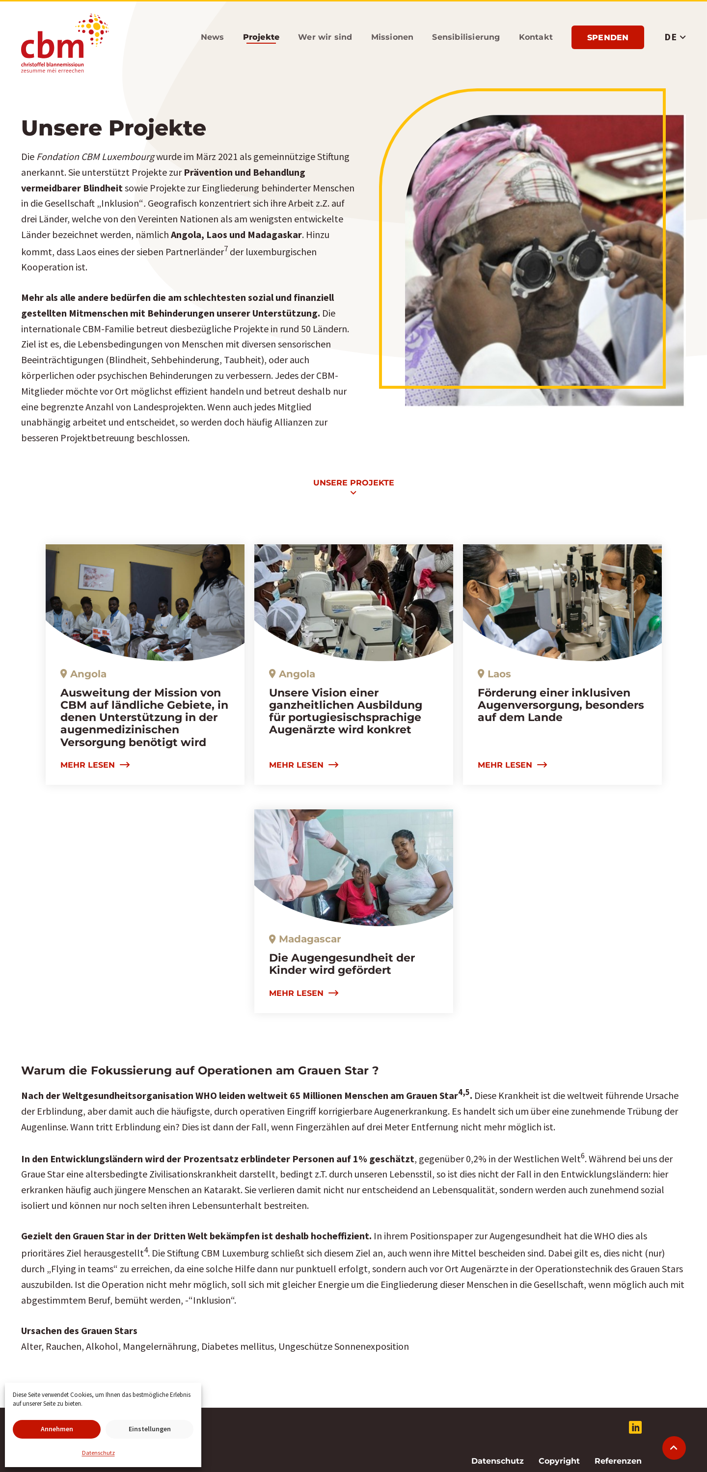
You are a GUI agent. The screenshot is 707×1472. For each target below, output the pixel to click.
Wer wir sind (325, 37)
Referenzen (618, 1461)
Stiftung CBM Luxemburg (65, 43)
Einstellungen (150, 1428)
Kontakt (536, 37)
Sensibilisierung (466, 37)
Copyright (559, 1461)
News (212, 37)
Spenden (607, 37)
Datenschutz (98, 1452)
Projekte (261, 37)
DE (670, 36)
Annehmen (57, 1428)
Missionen (392, 37)
